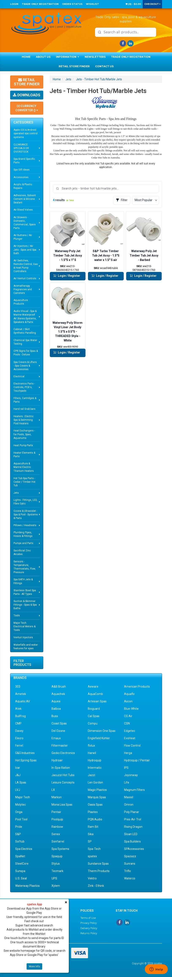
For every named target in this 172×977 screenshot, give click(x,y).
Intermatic (95, 767)
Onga (18, 812)
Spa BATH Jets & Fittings (23, 581)
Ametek (20, 694)
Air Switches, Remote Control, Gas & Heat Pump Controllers (26, 266)
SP (90, 841)
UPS (54, 878)
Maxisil (128, 797)
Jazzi (91, 775)
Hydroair (57, 760)
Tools (17, 615)
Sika (90, 834)
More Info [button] (34, 966)
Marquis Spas (97, 797)
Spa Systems (60, 849)
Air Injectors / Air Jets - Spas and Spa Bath (25, 250)
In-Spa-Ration (60, 767)
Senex (55, 834)
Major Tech (22, 797)
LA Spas (20, 782)
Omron (128, 804)
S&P (18, 834)
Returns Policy (88, 933)
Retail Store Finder (74, 66)
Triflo (127, 871)
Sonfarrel (57, 841)
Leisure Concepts (62, 782)
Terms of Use (88, 917)
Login (14, 4)
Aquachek (58, 694)
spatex (92, 856)
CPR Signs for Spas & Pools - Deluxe (26, 352)
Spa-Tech (94, 849)
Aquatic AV (22, 701)
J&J (17, 775)
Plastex (93, 812)
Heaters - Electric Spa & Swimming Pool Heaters (24, 420)
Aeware (93, 686)
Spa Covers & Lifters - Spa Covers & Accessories (25, 366)
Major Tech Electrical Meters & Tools (24, 626)
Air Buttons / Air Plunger (23, 237)
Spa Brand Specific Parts (24, 160)
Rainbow (57, 826)
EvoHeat (129, 738)
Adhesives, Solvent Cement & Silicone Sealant (25, 199)
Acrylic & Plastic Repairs (23, 186)
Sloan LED (130, 834)
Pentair (56, 812)
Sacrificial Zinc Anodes (22, 552)
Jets (16, 492)
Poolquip (57, 819)
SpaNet (20, 856)
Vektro (92, 878)
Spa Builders (132, 841)
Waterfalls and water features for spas (26, 646)
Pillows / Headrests (25, 525)
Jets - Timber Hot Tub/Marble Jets (99, 79)
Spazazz (130, 856)
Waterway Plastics (27, 885)
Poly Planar (131, 812)
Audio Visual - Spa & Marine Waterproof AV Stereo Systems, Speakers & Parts (25, 316)
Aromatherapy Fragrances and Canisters (23, 289)
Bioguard (94, 708)
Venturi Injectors (23, 637)
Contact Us (104, 66)
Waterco (129, 878)
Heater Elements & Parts (24, 454)
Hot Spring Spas (26, 760)
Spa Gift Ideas (22, 169)
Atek (18, 708)
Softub (19, 841)
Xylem (55, 885)
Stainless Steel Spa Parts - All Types (25, 592)
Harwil (92, 753)
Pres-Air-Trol (132, 819)
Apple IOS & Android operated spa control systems (26, 133)
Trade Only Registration (40, 4)
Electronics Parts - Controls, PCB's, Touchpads (24, 387)
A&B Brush (58, 686)
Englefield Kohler (99, 738)
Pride (18, 826)
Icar (17, 767)
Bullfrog (20, 716)
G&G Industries (25, 753)
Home (26, 56)
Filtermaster (59, 745)
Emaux (56, 738)
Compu (93, 723)
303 (17, 686)
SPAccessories (134, 849)
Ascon (128, 701)
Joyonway (131, 775)
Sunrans (129, 863)
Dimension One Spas (101, 730)
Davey (19, 730)
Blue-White (131, 708)
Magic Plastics (97, 790)
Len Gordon (95, 782)
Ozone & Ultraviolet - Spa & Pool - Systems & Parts (26, 514)
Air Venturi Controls (25, 278)
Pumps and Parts (23, 543)
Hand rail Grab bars (24, 408)
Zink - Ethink (96, 885)
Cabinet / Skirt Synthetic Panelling (25, 331)
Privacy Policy (88, 923)
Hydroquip (94, 760)
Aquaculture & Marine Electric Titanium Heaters (24, 467)
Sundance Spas (98, 863)
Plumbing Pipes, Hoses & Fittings (23, 534)
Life (126, 782)
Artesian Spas (97, 701)
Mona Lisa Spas (61, 804)
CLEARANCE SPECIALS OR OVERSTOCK (21, 148)
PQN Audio (95, 819)
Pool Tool (21, 819)
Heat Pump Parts (23, 445)
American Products (137, 686)
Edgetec (129, 730)
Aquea (55, 701)
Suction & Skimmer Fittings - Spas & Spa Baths (25, 605)
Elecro (19, 738)
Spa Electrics (23, 849)
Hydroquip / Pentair (137, 760)
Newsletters (95, 56)
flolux (91, 745)
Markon (56, 797)
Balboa (56, 708)
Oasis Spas (95, 804)
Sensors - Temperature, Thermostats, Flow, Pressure (25, 567)
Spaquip (56, 856)
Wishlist (92, 4)
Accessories (21, 177)
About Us (43, 56)
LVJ (17, 790)
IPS (126, 767)
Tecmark (57, 871)
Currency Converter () (26, 108)
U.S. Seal (21, 878)
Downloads (26, 95)
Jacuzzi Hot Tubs (62, 775)
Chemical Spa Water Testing (25, 342)
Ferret (19, 745)
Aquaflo (129, 694)
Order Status (72, 4)
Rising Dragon (133, 826)
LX (53, 790)
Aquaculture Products (21, 302)
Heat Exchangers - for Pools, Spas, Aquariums (24, 434)
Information (67, 56)
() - (133, 4)
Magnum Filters (134, 790)
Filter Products (22, 663)
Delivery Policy (88, 928)
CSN (127, 723)
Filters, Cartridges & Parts (25, 400)
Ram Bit (93, 826)
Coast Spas (59, 723)
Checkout (152, 4)
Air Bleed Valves (23, 209)
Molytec (20, 804)
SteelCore (21, 863)
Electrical (19, 376)
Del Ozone (58, 730)
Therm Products (99, 871)
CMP (18, 723)
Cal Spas (93, 716)
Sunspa (20, 871)
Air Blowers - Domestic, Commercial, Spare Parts (25, 223)
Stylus (55, 863)
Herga (128, 753)
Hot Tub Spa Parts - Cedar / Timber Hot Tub (24, 482)
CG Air (128, 716)
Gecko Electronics (63, 753)
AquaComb (95, 694)
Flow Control (132, 745)
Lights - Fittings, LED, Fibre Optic (25, 502)
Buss (54, 716)
